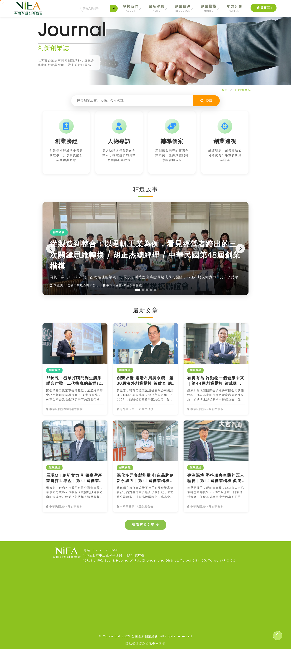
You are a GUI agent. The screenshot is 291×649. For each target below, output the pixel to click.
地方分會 (235, 8)
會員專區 (263, 8)
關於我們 (131, 8)
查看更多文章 (145, 525)
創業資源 (183, 8)
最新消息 (157, 8)
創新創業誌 (243, 90)
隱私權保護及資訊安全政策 (145, 644)
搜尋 (206, 101)
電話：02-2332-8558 (101, 550)
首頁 (224, 90)
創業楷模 (209, 8)
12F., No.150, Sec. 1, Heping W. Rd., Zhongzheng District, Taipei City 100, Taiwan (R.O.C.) (160, 560)
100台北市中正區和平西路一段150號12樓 (114, 555)
